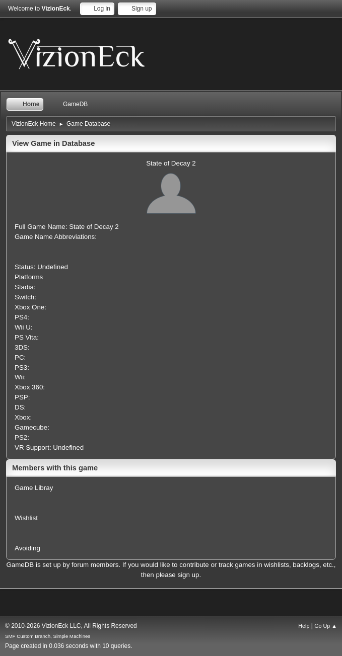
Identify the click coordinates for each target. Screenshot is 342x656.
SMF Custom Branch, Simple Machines (47, 636)
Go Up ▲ (325, 626)
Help (303, 626)
